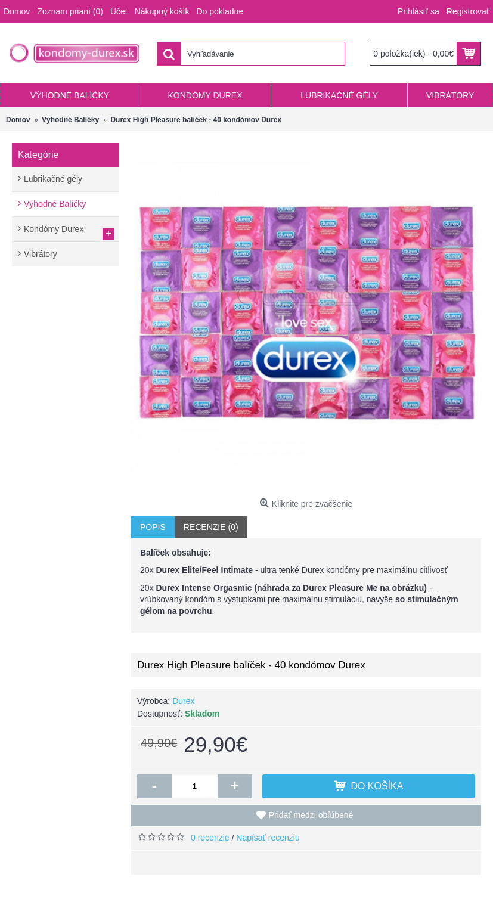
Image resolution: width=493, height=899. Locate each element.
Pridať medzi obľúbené (311, 815)
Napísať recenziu (267, 837)
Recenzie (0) (211, 527)
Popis (153, 527)
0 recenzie (210, 837)
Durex (183, 701)
